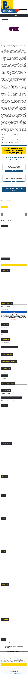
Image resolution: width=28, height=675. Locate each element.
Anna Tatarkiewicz (9, 42)
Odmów (14, 667)
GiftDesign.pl (3, 327)
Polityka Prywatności (5, 612)
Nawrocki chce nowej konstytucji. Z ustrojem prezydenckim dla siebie (14, 566)
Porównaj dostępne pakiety (14, 189)
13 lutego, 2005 (18, 42)
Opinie (8, 200)
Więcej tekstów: (14, 580)
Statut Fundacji (4, 615)
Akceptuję (14, 664)
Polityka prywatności (18, 673)
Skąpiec (2, 313)
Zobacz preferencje (14, 671)
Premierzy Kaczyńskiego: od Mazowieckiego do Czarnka (14, 571)
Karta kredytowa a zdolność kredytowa (8, 298)
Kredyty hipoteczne (5, 291)
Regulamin (3, 617)
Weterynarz (3, 320)
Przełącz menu (13, 15)
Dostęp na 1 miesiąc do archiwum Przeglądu (14, 167)
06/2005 (7, 198)
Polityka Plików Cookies (5, 613)
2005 (10, 198)
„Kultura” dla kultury (6, 220)
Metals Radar (3, 283)
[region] (14, 11)
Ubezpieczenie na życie (5, 342)
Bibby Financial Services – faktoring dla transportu (10, 349)
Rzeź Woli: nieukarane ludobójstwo (12, 574)
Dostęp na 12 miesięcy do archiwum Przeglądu (14, 177)
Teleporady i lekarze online (6, 305)
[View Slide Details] (14, 11)
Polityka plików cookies (10, 673)
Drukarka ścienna (4, 276)
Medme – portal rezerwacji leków (7, 334)
